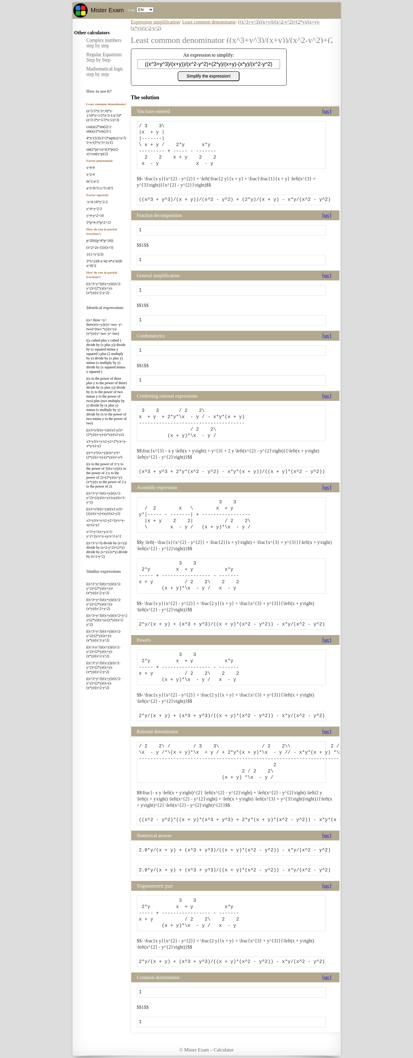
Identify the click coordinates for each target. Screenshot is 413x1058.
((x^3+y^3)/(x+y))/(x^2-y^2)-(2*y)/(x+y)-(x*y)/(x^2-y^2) (103, 635)
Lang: (131, 10)
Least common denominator (209, 21)
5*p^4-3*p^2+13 (98, 222)
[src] (326, 111)
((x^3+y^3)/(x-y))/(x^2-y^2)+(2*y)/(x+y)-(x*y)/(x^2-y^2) (103, 667)
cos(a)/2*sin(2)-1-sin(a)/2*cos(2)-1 (99, 129)
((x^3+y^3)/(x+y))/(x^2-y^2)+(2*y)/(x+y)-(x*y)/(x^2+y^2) (103, 604)
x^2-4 (90, 174)
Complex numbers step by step (104, 43)
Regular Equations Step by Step (104, 57)
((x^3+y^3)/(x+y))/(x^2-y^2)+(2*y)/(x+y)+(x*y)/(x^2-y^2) (103, 588)
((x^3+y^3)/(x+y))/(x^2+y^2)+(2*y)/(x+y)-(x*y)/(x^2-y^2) (106, 619)
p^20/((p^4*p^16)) (99, 240)
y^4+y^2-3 (94, 209)
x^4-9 (90, 167)
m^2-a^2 (92, 181)
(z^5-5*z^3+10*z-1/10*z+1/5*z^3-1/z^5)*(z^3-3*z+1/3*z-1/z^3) (104, 115)
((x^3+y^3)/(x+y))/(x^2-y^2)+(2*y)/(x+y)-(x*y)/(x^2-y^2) (103, 288)
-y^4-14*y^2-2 (97, 202)
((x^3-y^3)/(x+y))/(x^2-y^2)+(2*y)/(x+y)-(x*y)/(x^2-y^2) (103, 651)
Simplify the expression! (209, 76)
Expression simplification (155, 21)
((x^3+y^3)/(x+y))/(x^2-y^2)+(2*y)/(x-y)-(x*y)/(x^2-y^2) (103, 683)
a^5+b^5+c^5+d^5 (99, 188)
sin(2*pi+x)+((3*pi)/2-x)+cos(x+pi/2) (102, 151)
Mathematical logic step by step (104, 71)
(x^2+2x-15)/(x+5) (99, 247)
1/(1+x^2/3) (94, 254)
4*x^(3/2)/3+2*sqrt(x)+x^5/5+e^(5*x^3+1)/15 (106, 140)
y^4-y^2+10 (95, 215)
